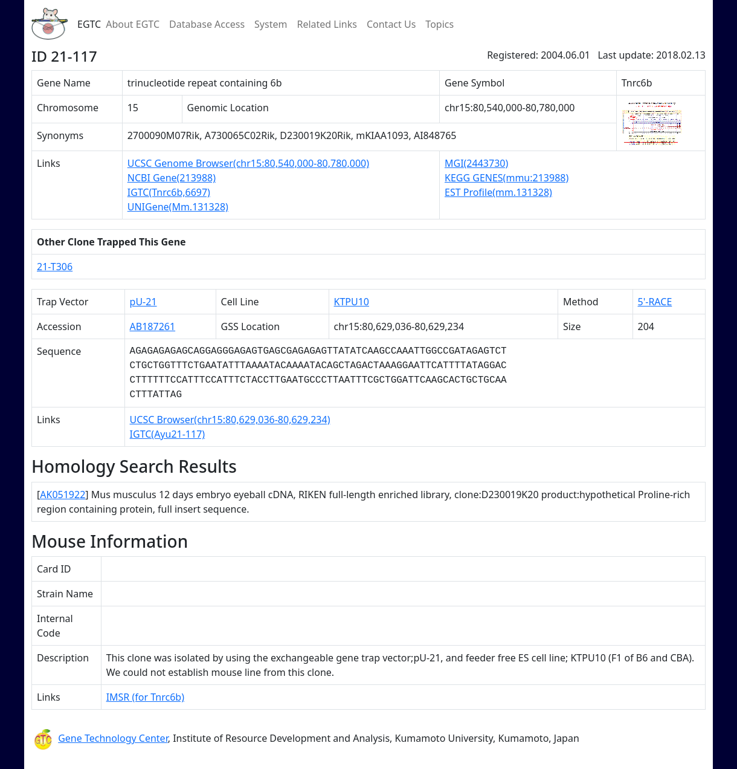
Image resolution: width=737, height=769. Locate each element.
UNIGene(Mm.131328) (177, 206)
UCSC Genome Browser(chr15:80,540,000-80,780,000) (248, 163)
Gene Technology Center (113, 738)
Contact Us (391, 24)
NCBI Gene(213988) (171, 177)
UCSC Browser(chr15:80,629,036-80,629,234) (230, 419)
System (270, 24)
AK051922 (62, 494)
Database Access (207, 24)
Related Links (327, 24)
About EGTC (132, 24)
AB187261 (153, 326)
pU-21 (143, 301)
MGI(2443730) (476, 163)
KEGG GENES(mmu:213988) (506, 177)
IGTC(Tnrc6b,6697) (168, 192)
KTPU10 (351, 301)
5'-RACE (655, 301)
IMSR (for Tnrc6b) (145, 697)
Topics (439, 24)
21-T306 (54, 266)
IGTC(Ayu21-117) (167, 434)
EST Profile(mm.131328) (498, 192)
